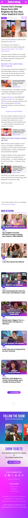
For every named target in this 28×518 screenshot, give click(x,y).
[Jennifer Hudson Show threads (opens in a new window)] (22, 475)
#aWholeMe (17, 103)
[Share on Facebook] (22, 17)
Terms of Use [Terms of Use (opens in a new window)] (14, 496)
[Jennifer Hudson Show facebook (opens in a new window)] (9, 475)
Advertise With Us (8, 499)
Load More (14, 392)
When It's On (14, 486)
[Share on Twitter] (25, 17)
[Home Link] (14, 2)
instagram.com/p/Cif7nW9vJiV (14, 111)
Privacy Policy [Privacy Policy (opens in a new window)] (6, 496)
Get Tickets (14, 462)
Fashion (4, 18)
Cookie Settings (19, 499)
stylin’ (24, 116)
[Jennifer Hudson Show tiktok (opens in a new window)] (5, 475)
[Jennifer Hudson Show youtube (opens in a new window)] (16, 475)
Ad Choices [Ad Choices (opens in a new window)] (22, 496)
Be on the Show (14, 491)
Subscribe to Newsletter (14, 479)
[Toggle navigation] (2, 2)
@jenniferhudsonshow (7, 99)
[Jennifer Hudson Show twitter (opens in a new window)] (12, 475)
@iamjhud (10, 97)
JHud (13, 42)
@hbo (2, 103)
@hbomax (4, 107)
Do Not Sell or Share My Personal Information (14, 501)
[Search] (25, 2)
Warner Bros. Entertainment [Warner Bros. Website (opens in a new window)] (19, 507)
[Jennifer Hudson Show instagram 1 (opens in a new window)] (13, 432)
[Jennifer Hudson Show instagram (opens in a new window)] (19, 475)
